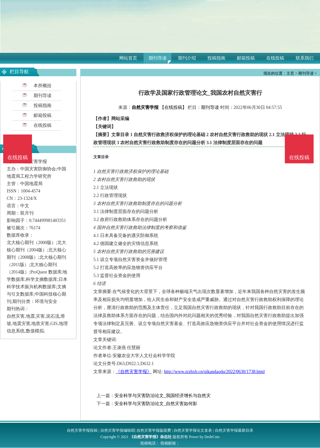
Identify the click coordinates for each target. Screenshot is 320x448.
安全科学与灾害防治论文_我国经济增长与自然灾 (162, 395)
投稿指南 (216, 58)
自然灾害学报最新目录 (234, 430)
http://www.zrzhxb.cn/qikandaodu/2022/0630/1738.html (214, 371)
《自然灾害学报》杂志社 (150, 437)
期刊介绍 (187, 58)
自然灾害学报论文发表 (193, 430)
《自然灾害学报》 (134, 371)
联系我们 (305, 58)
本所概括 (42, 85)
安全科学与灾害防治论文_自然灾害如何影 (155, 403)
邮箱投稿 (246, 58)
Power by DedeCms (204, 437)
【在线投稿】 (173, 107)
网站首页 (128, 58)
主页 (290, 73)
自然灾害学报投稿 (82, 430)
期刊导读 (158, 58)
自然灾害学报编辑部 (117, 430)
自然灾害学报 (145, 107)
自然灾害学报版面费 (154, 430)
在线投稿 (275, 58)
